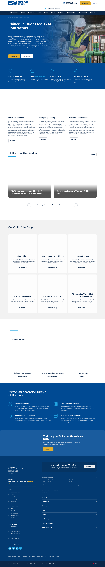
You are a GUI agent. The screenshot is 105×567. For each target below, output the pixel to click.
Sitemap (57, 556)
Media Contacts (12, 556)
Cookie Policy (39, 556)
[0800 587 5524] (64, 3)
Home (9, 17)
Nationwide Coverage (54, 8)
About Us (25, 556)
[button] (29, 205)
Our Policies (32, 556)
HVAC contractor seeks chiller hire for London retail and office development (27, 192)
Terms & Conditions (49, 556)
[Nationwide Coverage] (45, 9)
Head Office (12, 467)
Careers (19, 556)
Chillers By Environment (17, 17)
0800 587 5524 (71, 3)
